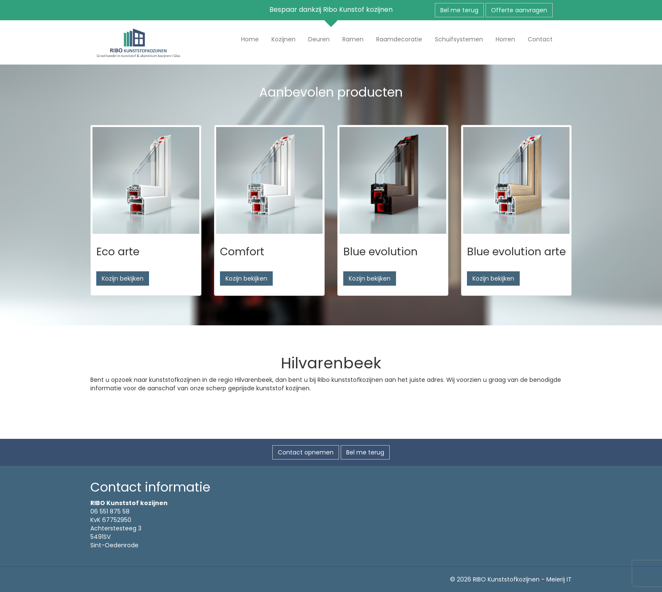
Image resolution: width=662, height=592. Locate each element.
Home (250, 39)
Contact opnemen (306, 452)
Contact (540, 39)
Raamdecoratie (399, 39)
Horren (505, 39)
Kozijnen (283, 39)
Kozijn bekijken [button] (123, 278)
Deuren (319, 39)
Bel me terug (459, 10)
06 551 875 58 (110, 511)
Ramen (353, 39)
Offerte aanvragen (519, 10)
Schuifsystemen (459, 39)
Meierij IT (559, 579)
